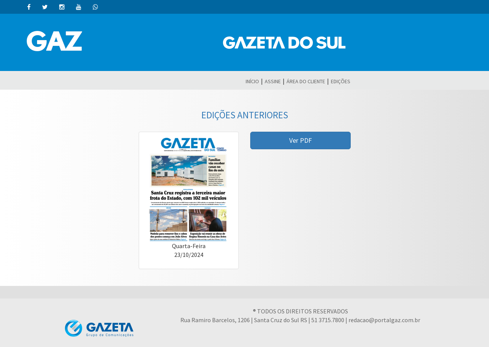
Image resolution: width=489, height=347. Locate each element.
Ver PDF (300, 140)
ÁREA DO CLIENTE (306, 81)
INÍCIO (252, 81)
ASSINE (273, 81)
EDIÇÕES (340, 81)
